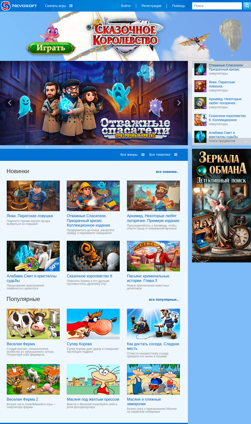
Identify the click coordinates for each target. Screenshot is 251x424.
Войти (126, 6)
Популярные (23, 299)
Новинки (18, 171)
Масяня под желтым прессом (93, 399)
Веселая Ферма (21, 344)
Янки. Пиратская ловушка (30, 216)
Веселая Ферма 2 (22, 399)
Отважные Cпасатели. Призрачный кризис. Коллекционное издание (88, 220)
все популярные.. (163, 299)
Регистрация (151, 6)
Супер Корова (79, 344)
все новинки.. (167, 172)
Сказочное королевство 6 (89, 276)
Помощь (178, 6)
